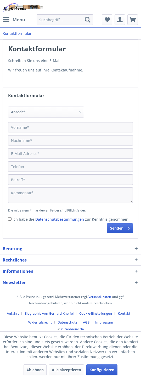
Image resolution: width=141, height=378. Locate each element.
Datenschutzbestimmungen (59, 219)
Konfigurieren (101, 369)
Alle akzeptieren (66, 369)
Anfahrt (13, 313)
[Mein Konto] (120, 19)
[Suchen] (87, 19)
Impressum (104, 322)
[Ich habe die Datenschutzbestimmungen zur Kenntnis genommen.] (10, 219)
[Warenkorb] (132, 19)
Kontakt (124, 313)
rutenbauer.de (72, 329)
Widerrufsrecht (40, 322)
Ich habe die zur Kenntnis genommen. (71, 219)
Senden (120, 227)
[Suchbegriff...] (65, 19)
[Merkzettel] (107, 19)
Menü (14, 19)
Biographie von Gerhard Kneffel (49, 313)
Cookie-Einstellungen (95, 313)
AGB (86, 322)
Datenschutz (67, 322)
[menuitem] (14, 19)
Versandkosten (99, 296)
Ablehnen (35, 369)
